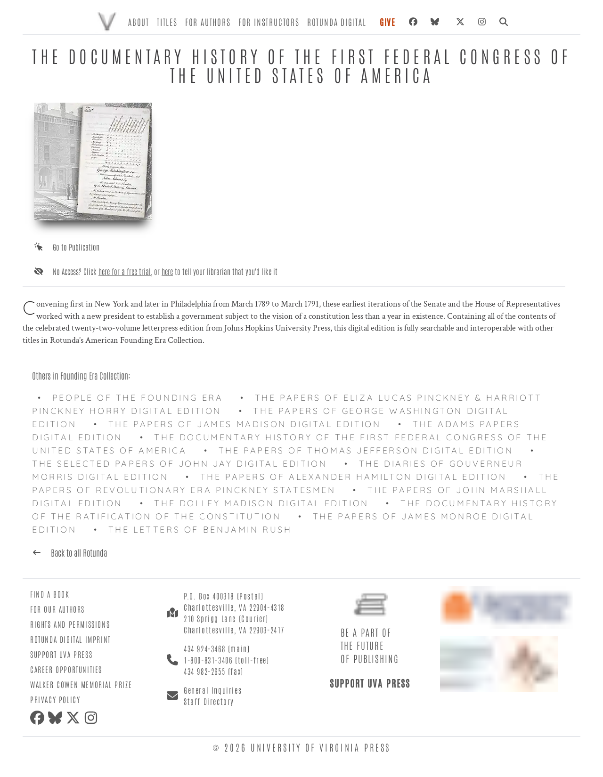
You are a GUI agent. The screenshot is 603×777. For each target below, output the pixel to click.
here (167, 271)
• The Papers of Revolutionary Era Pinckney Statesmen (296, 483)
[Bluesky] (437, 21)
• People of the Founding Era (133, 397)
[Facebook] (413, 21)
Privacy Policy (55, 699)
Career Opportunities (66, 669)
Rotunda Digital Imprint (70, 639)
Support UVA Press (61, 654)
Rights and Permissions (70, 624)
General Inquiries (213, 690)
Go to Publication (76, 246)
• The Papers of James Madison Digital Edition (240, 424)
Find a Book (50, 594)
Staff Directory (209, 701)
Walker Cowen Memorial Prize (81, 684)
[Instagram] (482, 21)
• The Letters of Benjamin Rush (196, 529)
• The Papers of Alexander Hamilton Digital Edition (349, 476)
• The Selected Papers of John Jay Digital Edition (286, 457)
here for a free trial (124, 271)
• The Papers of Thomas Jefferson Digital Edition (361, 450)
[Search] (503, 21)
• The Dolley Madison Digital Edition (257, 503)
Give (388, 21)
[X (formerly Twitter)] (460, 21)
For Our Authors (57, 609)
